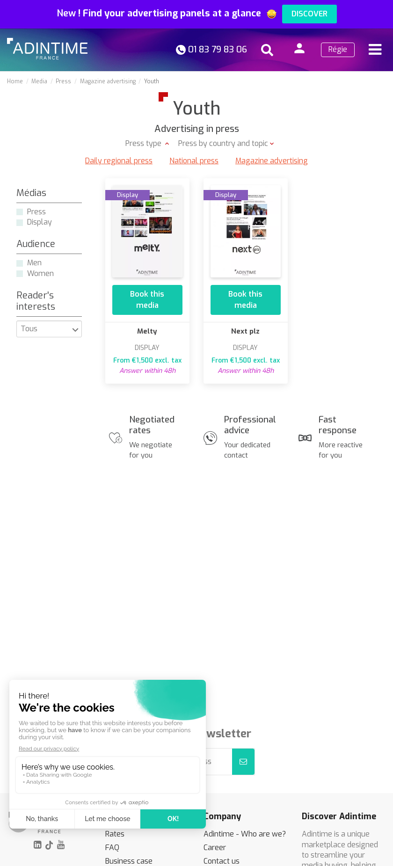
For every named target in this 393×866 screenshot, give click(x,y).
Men (34, 263)
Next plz (245, 331)
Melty (147, 331)
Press (36, 212)
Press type (144, 143)
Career (215, 847)
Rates (114, 834)
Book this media (147, 299)
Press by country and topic (223, 143)
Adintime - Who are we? (245, 834)
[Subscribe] (243, 762)
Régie (337, 49)
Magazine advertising (271, 161)
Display (39, 222)
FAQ (112, 847)
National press (193, 161)
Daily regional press (119, 161)
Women (40, 273)
